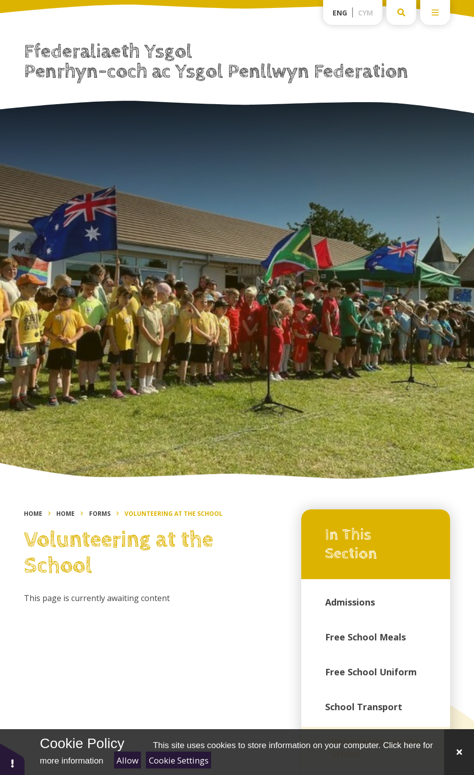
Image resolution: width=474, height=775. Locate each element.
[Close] (459, 752)
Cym (365, 12)
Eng (340, 12)
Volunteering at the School (173, 513)
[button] (12, 759)
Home (33, 513)
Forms (100, 513)
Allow (127, 760)
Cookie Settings (179, 760)
